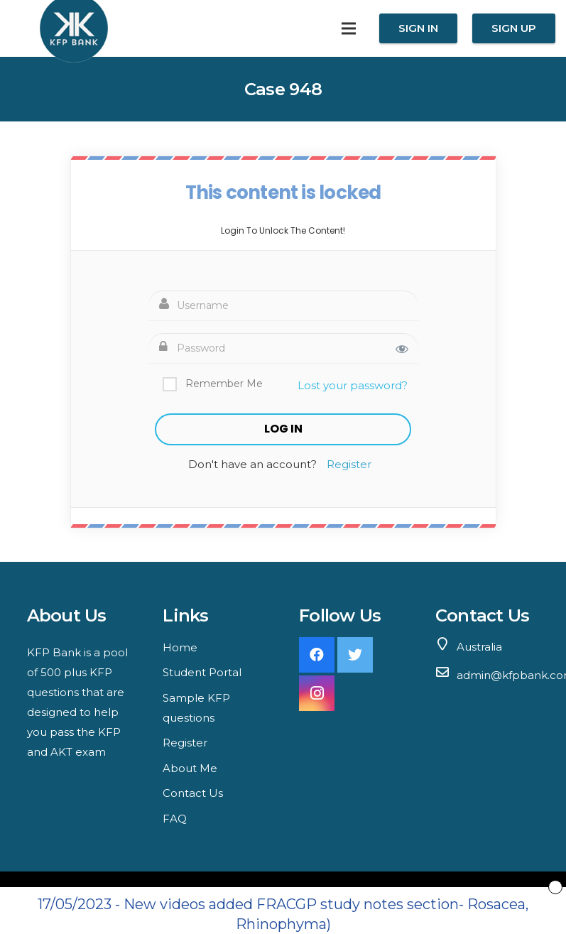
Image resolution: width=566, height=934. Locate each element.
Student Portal (202, 672)
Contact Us (193, 793)
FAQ (175, 818)
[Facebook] (316, 655)
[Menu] (348, 28)
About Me (190, 768)
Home (180, 647)
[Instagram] (316, 693)
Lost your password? (353, 385)
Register (349, 464)
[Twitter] (355, 655)
